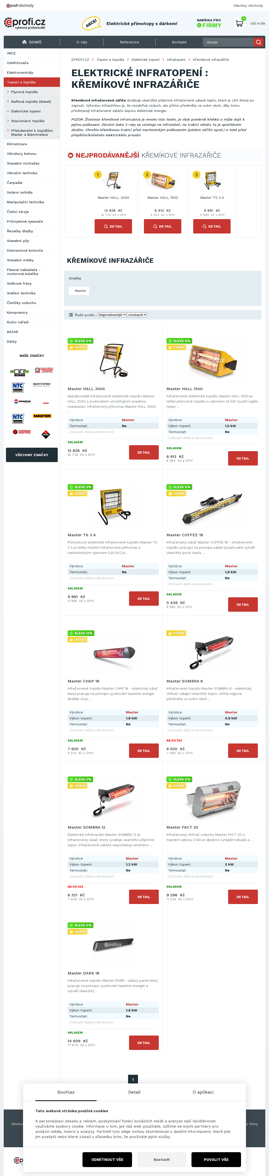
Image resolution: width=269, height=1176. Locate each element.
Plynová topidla (24, 92)
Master (80, 291)
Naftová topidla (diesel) (31, 101)
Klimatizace (17, 144)
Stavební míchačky (23, 163)
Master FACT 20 (182, 827)
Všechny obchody (248, 5)
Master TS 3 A (212, 198)
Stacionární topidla (27, 121)
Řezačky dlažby (20, 231)
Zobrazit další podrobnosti (91, 432)
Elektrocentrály (20, 72)
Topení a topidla (21, 82)
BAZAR (12, 332)
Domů (32, 42)
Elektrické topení (26, 111)
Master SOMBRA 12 (86, 827)
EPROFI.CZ (80, 60)
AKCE (11, 53)
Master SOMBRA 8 (184, 681)
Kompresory (17, 312)
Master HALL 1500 (162, 198)
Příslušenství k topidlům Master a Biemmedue (32, 132)
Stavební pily (18, 241)
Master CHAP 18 (83, 681)
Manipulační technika (25, 202)
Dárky (12, 341)
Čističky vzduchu (21, 303)
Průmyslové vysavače (25, 221)
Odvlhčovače (17, 63)
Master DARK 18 (83, 973)
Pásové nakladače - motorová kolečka (23, 272)
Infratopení (176, 60)
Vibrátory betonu (21, 154)
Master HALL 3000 (113, 198)
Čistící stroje (18, 212)
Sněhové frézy (19, 283)
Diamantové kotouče (25, 250)
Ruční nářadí (18, 322)
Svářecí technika (21, 293)
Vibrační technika (22, 173)
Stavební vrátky (20, 260)
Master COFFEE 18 (184, 535)
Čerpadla (14, 183)
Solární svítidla (19, 192)
